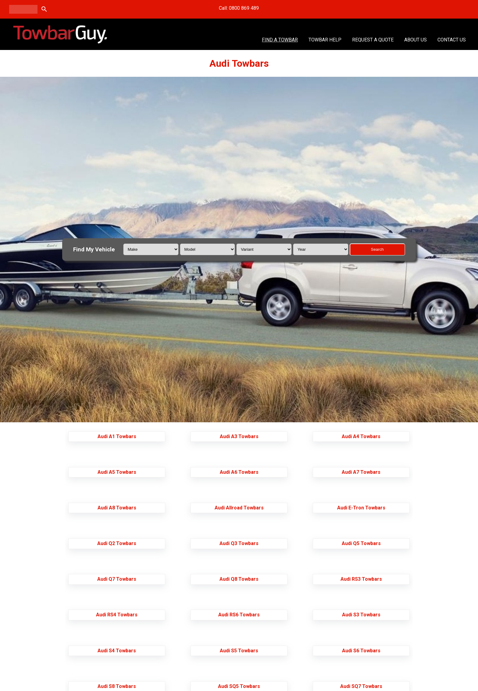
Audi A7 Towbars (361, 472)
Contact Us (451, 40)
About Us (415, 40)
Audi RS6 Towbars (239, 615)
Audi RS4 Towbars (116, 615)
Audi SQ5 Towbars (239, 686)
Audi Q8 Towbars (239, 579)
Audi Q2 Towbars (116, 543)
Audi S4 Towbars (117, 651)
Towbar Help (325, 40)
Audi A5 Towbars (117, 472)
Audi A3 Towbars (239, 436)
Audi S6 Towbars (361, 651)
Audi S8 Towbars (117, 686)
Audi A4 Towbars (361, 436)
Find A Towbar (280, 40)
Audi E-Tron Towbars (361, 508)
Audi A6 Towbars (239, 472)
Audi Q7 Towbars (116, 579)
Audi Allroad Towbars (239, 508)
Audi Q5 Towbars (361, 543)
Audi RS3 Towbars (361, 579)
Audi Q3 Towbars (239, 543)
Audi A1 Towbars (117, 436)
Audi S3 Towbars (361, 615)
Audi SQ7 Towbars (361, 686)
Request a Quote (373, 40)
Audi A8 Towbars (117, 508)
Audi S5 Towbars (239, 651)
